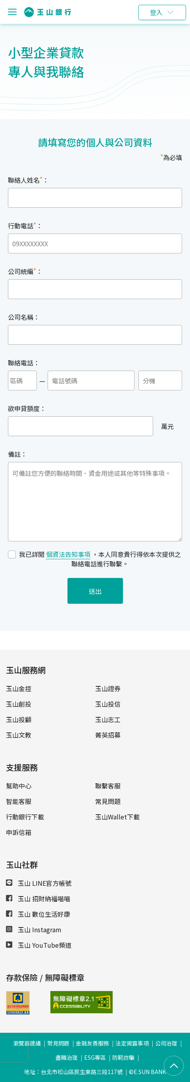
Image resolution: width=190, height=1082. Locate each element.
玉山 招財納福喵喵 (38, 898)
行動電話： (25, 225)
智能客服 (18, 801)
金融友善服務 (92, 1043)
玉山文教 (18, 735)
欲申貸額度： (27, 408)
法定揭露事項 (132, 1043)
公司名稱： (24, 317)
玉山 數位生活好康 (38, 914)
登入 (156, 12)
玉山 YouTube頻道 (38, 945)
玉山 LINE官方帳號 (38, 883)
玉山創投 (18, 704)
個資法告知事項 (68, 554)
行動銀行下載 (25, 816)
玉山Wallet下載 (117, 816)
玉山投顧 (18, 719)
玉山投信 (108, 704)
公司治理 (166, 1043)
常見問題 (108, 801)
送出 (95, 591)
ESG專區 (95, 1057)
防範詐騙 (123, 1057)
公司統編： (25, 271)
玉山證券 (108, 688)
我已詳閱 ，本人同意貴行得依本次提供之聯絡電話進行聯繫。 (100, 558)
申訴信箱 (18, 832)
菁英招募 (108, 735)
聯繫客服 (108, 785)
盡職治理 (67, 1057)
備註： (17, 454)
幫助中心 (18, 785)
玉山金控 (18, 688)
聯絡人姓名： (28, 179)
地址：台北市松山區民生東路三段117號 (73, 1072)
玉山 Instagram (33, 929)
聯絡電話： (24, 362)
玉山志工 (108, 719)
